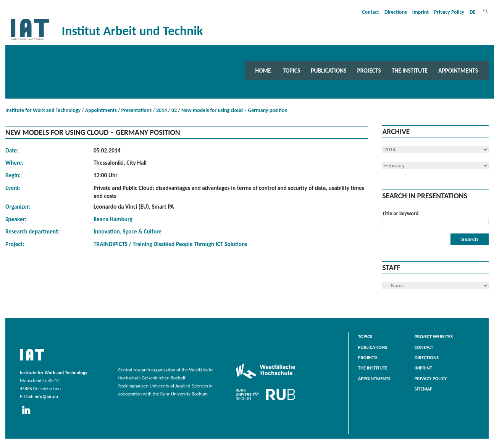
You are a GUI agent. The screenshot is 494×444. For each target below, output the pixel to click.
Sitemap (424, 389)
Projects (369, 70)
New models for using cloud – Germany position (234, 110)
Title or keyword (400, 213)
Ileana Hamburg (113, 219)
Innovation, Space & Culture (127, 231)
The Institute (410, 70)
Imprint (420, 12)
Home (263, 70)
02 (174, 110)
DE (473, 12)
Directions (395, 12)
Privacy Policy (449, 12)
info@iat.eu (46, 396)
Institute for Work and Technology (43, 110)
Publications (328, 70)
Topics (291, 70)
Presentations (136, 110)
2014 (161, 110)
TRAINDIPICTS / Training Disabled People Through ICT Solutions (170, 244)
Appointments (458, 70)
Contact (370, 12)
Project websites (434, 336)
